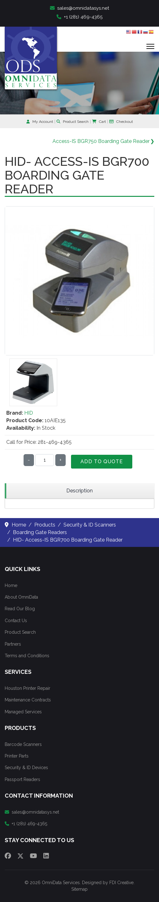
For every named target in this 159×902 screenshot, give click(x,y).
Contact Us (16, 620)
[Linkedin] (46, 856)
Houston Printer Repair (27, 688)
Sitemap (79, 889)
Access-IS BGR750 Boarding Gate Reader (101, 141)
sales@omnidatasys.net (79, 8)
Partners (13, 644)
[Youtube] (33, 856)
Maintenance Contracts (28, 699)
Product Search (73, 121)
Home (11, 585)
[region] (79, 491)
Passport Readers (22, 779)
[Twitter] (20, 856)
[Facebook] (8, 856)
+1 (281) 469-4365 (79, 17)
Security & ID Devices (26, 767)
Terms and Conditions (27, 655)
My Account (39, 121)
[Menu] (150, 46)
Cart (99, 121)
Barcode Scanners (23, 744)
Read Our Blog (20, 608)
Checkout (121, 121)
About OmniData (21, 597)
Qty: (13, 460)
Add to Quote (101, 461)
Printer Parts (17, 755)
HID (28, 413)
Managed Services (23, 711)
